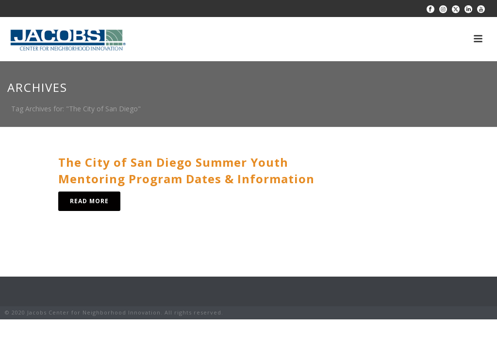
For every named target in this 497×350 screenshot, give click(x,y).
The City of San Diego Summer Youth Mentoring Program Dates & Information (186, 170)
